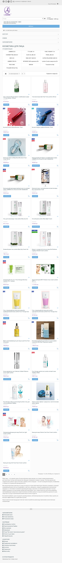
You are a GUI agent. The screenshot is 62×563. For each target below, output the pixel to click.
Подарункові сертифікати (10, 543)
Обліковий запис (8, 514)
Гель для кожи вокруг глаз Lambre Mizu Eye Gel (15, 218)
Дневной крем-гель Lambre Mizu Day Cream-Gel (15, 249)
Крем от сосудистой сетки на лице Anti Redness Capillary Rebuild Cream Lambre (44, 250)
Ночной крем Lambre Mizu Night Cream (42, 218)
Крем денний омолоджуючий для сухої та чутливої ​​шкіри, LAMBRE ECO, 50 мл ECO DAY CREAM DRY (16, 189)
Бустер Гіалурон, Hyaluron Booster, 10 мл (42, 127)
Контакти (6, 547)
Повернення (7, 549)
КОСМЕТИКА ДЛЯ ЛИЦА (11, 30)
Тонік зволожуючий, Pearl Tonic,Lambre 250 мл (44, 96)
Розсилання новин (9, 518)
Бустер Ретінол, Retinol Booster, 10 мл (13, 127)
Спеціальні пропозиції (9, 545)
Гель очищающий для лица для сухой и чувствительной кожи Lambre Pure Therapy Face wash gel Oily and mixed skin (44, 312)
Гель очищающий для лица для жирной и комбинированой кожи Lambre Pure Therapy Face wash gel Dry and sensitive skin (16, 312)
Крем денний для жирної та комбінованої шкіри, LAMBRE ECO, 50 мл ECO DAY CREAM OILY (44, 158)
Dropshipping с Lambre (9, 524)
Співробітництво (8, 536)
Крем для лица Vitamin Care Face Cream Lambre (44, 432)
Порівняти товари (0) (51, 73)
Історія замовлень (8, 516)
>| (14, 474)
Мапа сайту (7, 551)
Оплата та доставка (9, 534)
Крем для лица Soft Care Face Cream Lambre (15, 462)
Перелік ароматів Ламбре (10, 526)
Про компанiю (7, 528)
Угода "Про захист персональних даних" (14, 532)
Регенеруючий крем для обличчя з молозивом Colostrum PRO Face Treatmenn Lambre (44, 341)
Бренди (6, 541)
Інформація (7, 530)
